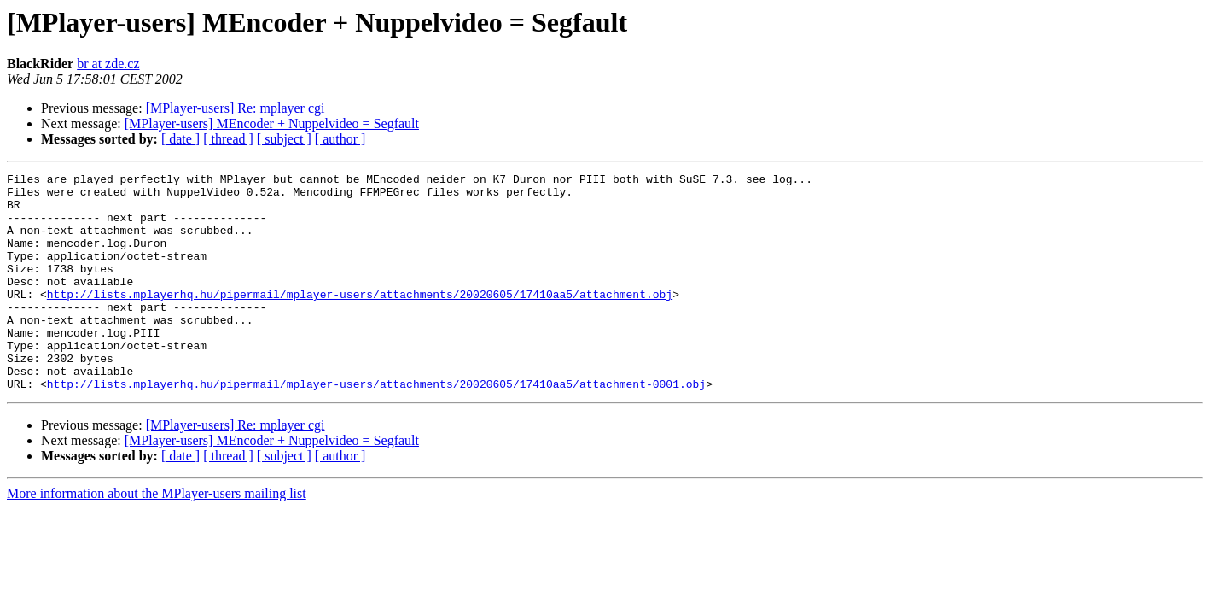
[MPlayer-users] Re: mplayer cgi (235, 108)
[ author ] (340, 139)
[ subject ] (284, 139)
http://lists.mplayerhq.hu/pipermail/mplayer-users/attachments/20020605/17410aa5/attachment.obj (359, 319)
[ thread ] (228, 139)
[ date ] (180, 139)
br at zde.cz (108, 63)
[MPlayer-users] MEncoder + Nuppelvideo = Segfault (272, 123)
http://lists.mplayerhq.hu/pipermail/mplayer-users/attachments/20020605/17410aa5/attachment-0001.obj (376, 427)
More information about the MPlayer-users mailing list (156, 537)
